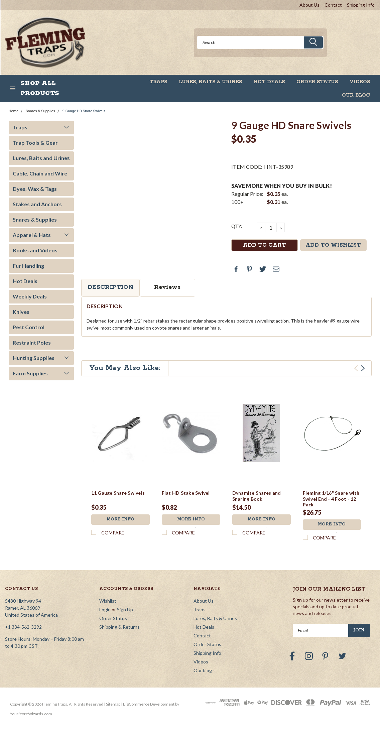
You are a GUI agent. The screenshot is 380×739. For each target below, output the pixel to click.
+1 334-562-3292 (23, 627)
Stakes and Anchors (37, 204)
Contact (333, 5)
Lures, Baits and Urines (41, 158)
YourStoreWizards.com (31, 714)
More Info (120, 519)
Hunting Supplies (33, 358)
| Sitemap (112, 704)
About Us (309, 5)
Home (14, 111)
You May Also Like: (125, 368)
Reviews (167, 287)
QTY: (236, 226)
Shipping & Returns (119, 627)
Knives (21, 312)
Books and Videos (35, 250)
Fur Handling (28, 265)
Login (105, 610)
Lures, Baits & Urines (210, 82)
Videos (360, 82)
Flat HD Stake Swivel (186, 493)
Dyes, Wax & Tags (35, 189)
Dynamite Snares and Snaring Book (256, 496)
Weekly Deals (30, 296)
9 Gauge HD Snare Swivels (84, 111)
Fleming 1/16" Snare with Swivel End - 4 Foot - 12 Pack (331, 498)
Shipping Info (361, 5)
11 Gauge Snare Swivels (118, 493)
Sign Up (125, 610)
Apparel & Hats (32, 235)
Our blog (356, 95)
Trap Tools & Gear (35, 142)
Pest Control (28, 327)
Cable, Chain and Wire (40, 173)
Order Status (317, 82)
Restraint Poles (32, 342)
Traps (158, 82)
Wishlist (107, 601)
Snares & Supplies (40, 111)
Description (110, 287)
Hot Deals (269, 82)
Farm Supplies (30, 373)
